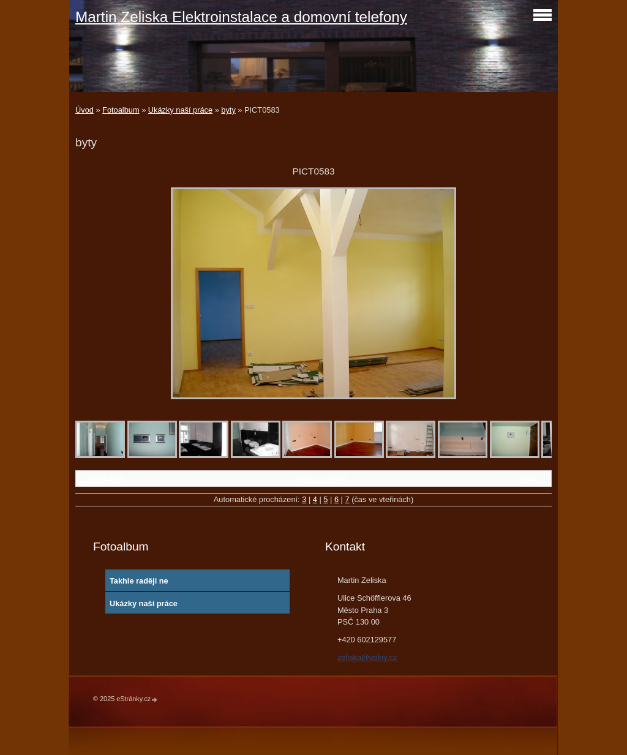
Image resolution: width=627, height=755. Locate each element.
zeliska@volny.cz (367, 657)
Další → (534, 478)
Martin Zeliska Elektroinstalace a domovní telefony (241, 17)
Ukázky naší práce (180, 110)
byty (228, 110)
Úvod (84, 110)
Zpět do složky (322, 478)
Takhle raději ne (139, 580)
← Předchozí (101, 478)
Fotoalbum (120, 110)
